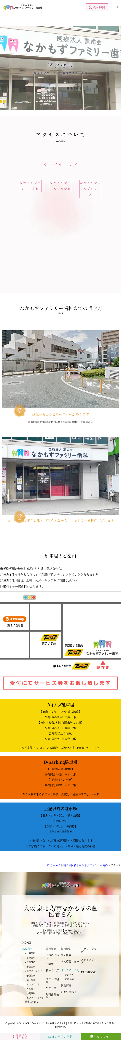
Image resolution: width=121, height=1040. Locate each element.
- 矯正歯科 (30, 980)
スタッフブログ (89, 961)
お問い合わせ (69, 992)
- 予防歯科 (30, 975)
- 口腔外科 (30, 962)
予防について (52, 956)
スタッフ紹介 (52, 980)
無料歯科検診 (52, 995)
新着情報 (66, 985)
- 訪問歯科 (30, 993)
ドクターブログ (89, 950)
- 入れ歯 (29, 988)
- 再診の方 (69, 979)
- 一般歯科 (30, 953)
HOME (26, 942)
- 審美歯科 (30, 966)
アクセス (51, 988)
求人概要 (66, 955)
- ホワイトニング (33, 971)
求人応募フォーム (70, 962)
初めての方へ (52, 971)
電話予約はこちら (20, 1036)
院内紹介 (51, 949)
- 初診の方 (69, 974)
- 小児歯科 (30, 957)
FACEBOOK (88, 972)
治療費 (50, 964)
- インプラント (32, 984)
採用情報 (66, 949)
